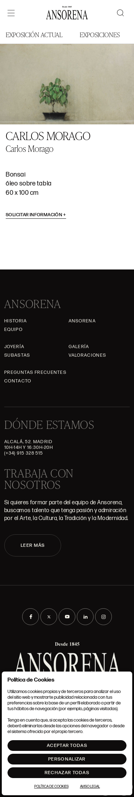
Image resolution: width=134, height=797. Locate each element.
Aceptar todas (67, 745)
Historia (15, 321)
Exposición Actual (34, 34)
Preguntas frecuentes (35, 372)
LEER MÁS (33, 545)
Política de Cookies (51, 786)
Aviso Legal (90, 786)
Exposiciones (100, 34)
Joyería (14, 347)
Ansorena (82, 321)
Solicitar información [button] (36, 215)
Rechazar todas (67, 773)
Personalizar (67, 759)
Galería (79, 347)
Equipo (13, 329)
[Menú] (11, 12)
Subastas (17, 355)
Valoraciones (87, 355)
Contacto (17, 381)
